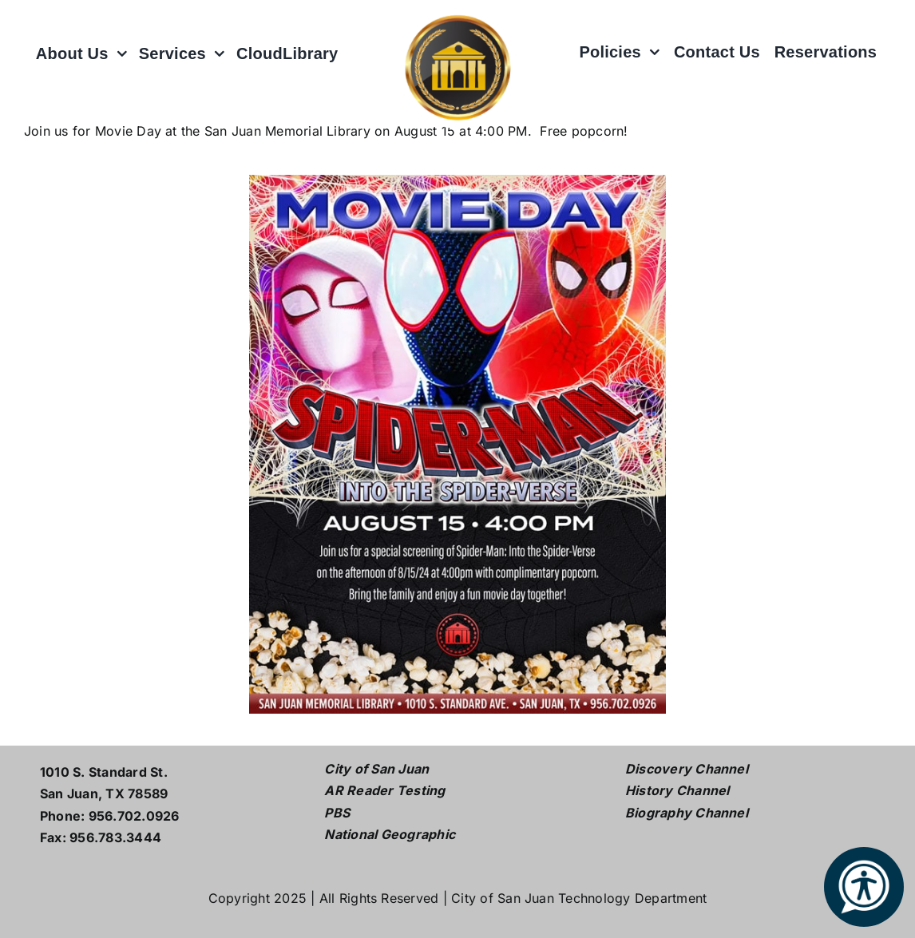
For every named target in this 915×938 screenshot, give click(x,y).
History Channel (677, 790)
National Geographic (389, 834)
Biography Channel (686, 813)
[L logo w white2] (457, 14)
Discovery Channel (686, 769)
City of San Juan (376, 769)
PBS (337, 813)
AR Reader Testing (384, 790)
